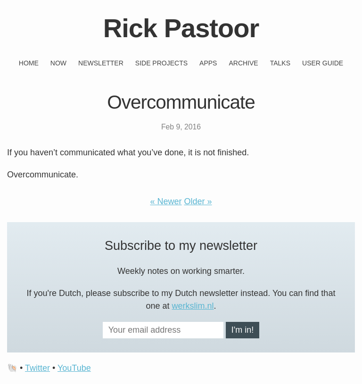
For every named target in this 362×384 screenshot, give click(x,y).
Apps (208, 63)
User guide (322, 63)
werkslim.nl (193, 306)
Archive (243, 63)
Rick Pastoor (181, 28)
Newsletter (100, 63)
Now (58, 63)
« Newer (165, 201)
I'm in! (242, 330)
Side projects (161, 63)
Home (29, 63)
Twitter (37, 368)
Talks (280, 63)
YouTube (74, 368)
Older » (198, 201)
